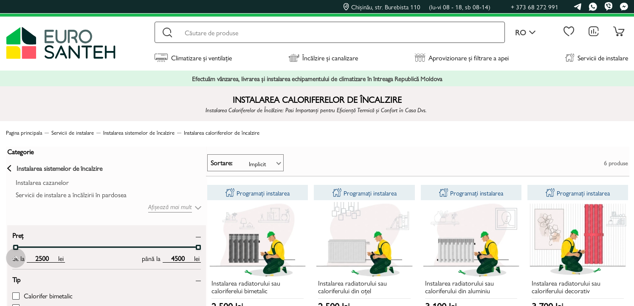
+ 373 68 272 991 (534, 6)
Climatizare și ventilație (193, 57)
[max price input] (105, 257)
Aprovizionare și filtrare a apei (461, 57)
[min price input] (40, 257)
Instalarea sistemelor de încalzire (53, 167)
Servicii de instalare (596, 57)
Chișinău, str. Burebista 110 (416, 7)
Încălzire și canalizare (323, 57)
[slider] (14, 245)
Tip (15, 277)
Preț (16, 233)
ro (525, 32)
